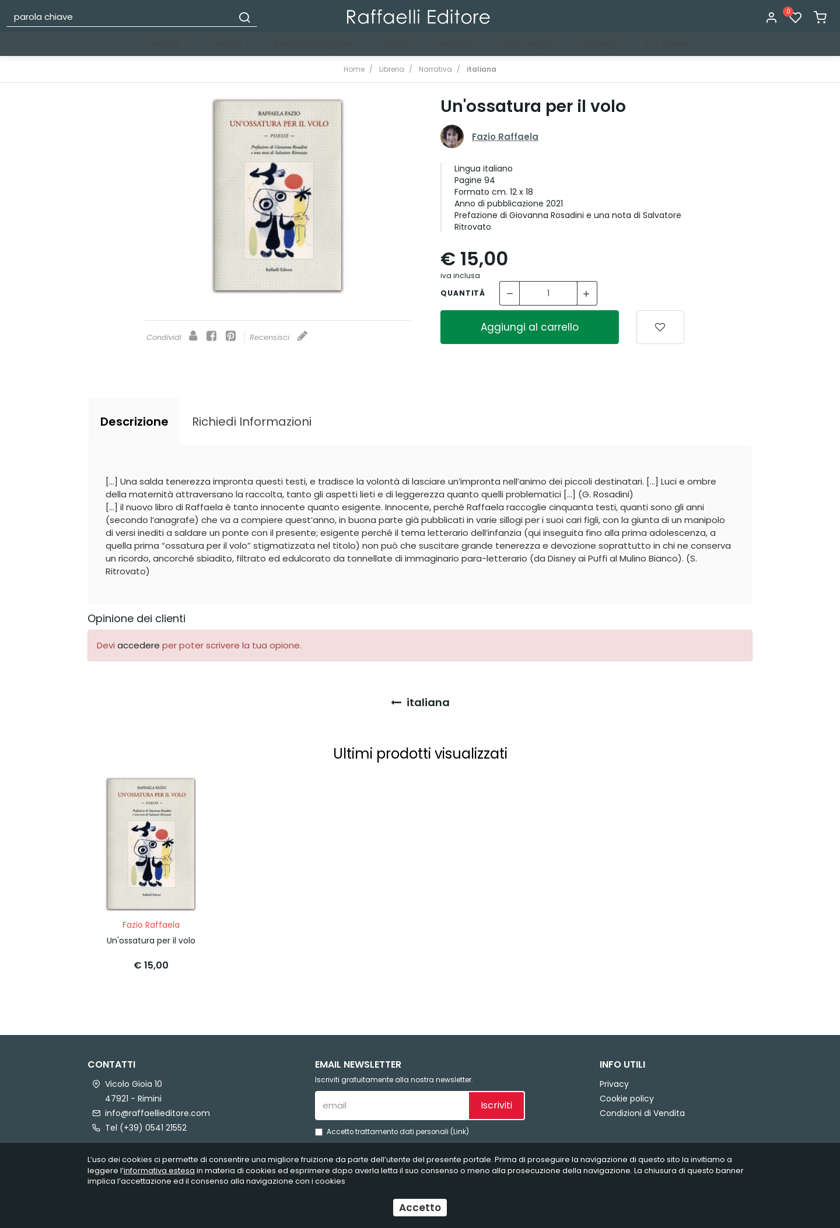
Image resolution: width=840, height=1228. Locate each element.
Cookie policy (627, 1095)
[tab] (134, 421)
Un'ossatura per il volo (151, 937)
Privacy (614, 1080)
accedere (138, 645)
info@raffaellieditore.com (157, 1109)
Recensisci (278, 337)
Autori (396, 44)
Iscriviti (496, 1101)
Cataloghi (599, 44)
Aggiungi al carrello (530, 327)
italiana (420, 702)
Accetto (420, 1208)
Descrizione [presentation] (134, 421)
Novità (169, 44)
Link (459, 1128)
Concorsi (452, 44)
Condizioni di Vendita (642, 1109)
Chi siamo (666, 44)
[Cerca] (244, 16)
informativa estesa (159, 1170)
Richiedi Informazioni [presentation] (252, 421)
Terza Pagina (524, 44)
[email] (391, 1102)
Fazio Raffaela (505, 137)
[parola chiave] (120, 16)
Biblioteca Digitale (316, 44)
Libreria (230, 44)
